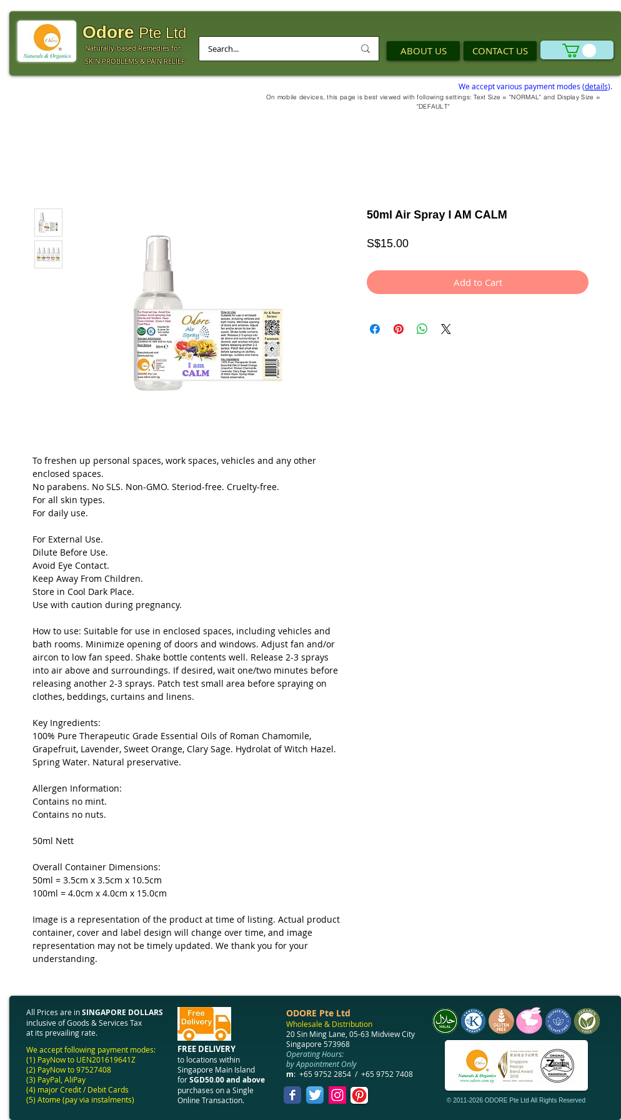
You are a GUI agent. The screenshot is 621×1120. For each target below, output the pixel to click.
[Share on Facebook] (374, 329)
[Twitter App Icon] (315, 1095)
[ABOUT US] (423, 51)
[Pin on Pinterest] (398, 329)
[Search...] (271, 49)
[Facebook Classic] (292, 1095)
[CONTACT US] (500, 51)
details (596, 86)
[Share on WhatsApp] (422, 329)
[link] (579, 50)
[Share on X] (446, 329)
